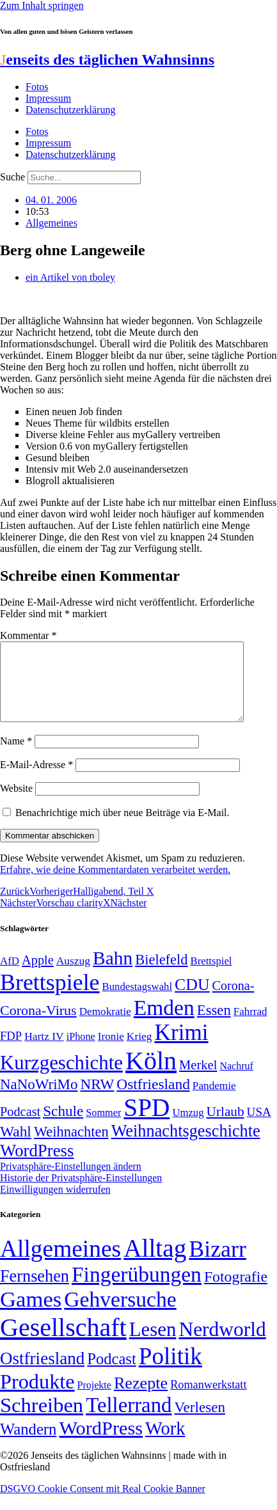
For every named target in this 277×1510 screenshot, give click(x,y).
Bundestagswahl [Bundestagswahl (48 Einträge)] (137, 1002)
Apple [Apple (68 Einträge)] (38, 975)
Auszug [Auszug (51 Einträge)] (73, 976)
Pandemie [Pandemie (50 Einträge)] (214, 1101)
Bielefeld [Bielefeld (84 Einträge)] (161, 975)
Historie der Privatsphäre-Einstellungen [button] (81, 1193)
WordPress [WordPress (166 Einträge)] (101, 1443)
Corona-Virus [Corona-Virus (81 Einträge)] (38, 1026)
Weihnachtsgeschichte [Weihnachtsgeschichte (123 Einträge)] (185, 1146)
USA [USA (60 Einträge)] (259, 1127)
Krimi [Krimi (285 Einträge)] (182, 1047)
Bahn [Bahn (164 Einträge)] (112, 973)
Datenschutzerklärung (70, 109)
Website (16, 803)
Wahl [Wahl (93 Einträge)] (15, 1146)
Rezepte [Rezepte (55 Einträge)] (141, 1398)
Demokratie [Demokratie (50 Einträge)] (105, 1027)
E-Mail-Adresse (36, 780)
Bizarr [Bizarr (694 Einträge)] (217, 1264)
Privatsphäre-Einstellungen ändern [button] (70, 1181)
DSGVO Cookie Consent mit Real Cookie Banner (102, 1503)
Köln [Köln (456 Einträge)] (151, 1076)
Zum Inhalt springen (42, 5)
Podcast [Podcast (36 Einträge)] (111, 1374)
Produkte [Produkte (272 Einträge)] (37, 1396)
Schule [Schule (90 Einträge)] (63, 1126)
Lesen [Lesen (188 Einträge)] (153, 1344)
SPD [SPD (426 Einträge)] (146, 1122)
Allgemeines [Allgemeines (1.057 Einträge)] (60, 1264)
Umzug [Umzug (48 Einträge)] (187, 1128)
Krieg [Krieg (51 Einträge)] (139, 1051)
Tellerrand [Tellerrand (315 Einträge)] (128, 1420)
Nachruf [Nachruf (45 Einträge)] (236, 1081)
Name (16, 756)
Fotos (37, 86)
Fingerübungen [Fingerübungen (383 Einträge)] (137, 1290)
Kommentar (28, 635)
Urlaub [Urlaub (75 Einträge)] (225, 1127)
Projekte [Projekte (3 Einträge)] (94, 1400)
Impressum (48, 98)
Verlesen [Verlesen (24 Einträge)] (199, 1422)
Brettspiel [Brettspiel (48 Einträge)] (211, 976)
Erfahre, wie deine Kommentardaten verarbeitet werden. (115, 884)
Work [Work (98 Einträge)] (165, 1444)
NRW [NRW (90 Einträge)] (97, 1099)
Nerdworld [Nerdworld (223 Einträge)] (221, 1344)
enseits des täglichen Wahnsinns (107, 59)
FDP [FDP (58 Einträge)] (11, 1051)
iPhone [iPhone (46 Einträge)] (81, 1052)
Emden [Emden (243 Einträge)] (164, 1023)
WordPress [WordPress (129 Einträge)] (37, 1166)
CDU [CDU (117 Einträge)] (192, 1000)
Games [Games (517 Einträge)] (30, 1314)
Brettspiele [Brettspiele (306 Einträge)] (50, 998)
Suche (12, 176)
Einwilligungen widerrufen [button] (55, 1204)
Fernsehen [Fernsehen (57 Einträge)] (34, 1291)
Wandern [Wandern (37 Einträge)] (28, 1444)
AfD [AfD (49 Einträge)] (9, 976)
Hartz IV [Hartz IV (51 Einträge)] (43, 1051)
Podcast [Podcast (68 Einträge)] (20, 1127)
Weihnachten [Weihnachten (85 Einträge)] (71, 1147)
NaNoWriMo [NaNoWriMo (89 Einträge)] (38, 1100)
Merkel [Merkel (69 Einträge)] (198, 1080)
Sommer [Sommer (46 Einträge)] (103, 1128)
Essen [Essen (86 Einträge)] (214, 1026)
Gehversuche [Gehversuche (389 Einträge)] (120, 1314)
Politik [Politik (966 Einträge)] (170, 1371)
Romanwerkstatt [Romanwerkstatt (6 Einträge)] (208, 1400)
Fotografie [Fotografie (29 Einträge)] (235, 1292)
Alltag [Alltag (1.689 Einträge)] (154, 1263)
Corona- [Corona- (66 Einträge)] (233, 1001)
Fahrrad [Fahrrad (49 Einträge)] (250, 1027)
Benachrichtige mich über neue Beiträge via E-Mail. (122, 827)
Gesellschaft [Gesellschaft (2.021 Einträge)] (63, 1342)
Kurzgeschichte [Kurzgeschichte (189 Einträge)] (61, 1078)
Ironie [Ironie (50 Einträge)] (111, 1052)
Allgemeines (51, 222)
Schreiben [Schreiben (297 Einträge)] (41, 1420)
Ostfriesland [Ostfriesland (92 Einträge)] (153, 1099)
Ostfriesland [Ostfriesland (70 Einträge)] (42, 1373)
